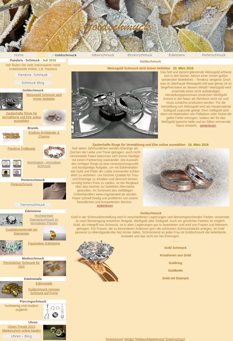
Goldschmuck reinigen (44, 289)
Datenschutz (175, 339)
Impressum (114, 339)
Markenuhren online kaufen (21, 330)
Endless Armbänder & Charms (44, 134)
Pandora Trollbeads (21, 148)
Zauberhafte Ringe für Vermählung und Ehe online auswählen (21, 117)
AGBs (129, 339)
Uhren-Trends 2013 (21, 326)
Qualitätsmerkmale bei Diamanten (21, 231)
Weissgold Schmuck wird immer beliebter (44, 97)
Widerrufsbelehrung (150, 339)
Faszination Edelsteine (44, 243)
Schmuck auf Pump (44, 293)
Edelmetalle (44, 283)
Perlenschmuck (22, 184)
